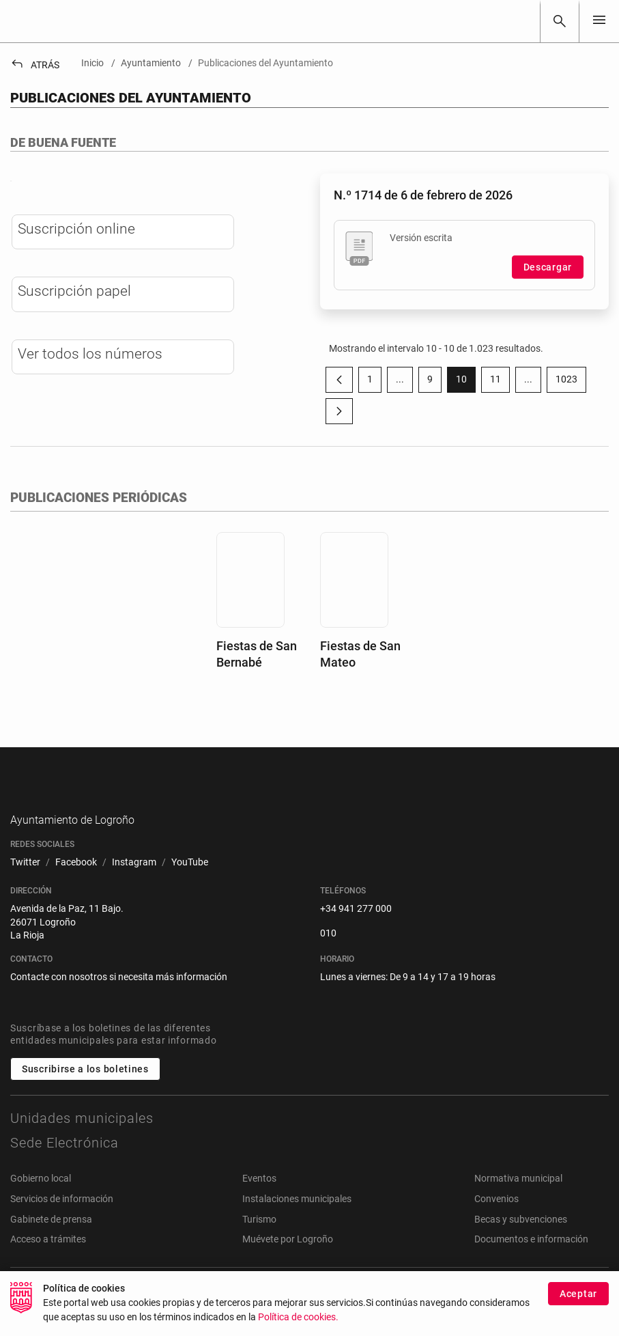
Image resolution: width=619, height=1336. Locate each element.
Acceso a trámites (48, 1268)
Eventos (259, 1208)
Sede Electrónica (64, 1173)
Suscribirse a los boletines (85, 1099)
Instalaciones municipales (296, 1228)
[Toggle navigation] (599, 21)
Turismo (259, 1248)
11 (500, 382)
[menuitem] (25, 892)
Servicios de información (61, 1228)
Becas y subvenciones (520, 1248)
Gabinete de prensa (51, 1248)
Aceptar (578, 1297)
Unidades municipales (82, 1148)
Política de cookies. (298, 1320)
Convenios (496, 1228)
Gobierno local (40, 1208)
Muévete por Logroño (287, 1268)
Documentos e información (531, 1268)
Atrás (34, 64)
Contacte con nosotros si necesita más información (118, 1006)
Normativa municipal (518, 1208)
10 (466, 382)
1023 (571, 382)
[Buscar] (559, 21)
